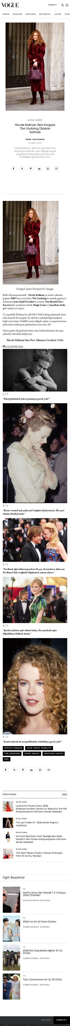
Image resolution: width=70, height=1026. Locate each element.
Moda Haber (35, 120)
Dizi (6, 759)
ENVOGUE (31, 14)
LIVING (57, 14)
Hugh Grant (32, 754)
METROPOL (45, 14)
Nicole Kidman (13, 748)
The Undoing (12, 754)
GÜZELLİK (17, 14)
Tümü (64, 794)
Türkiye (61, 1020)
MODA (6, 14)
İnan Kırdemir (39, 139)
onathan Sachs (53, 754)
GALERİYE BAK (13, 346)
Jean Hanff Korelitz (39, 748)
